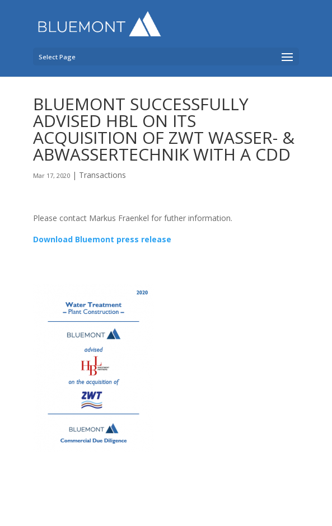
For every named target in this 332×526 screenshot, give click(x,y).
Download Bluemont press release (102, 239)
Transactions (102, 175)
